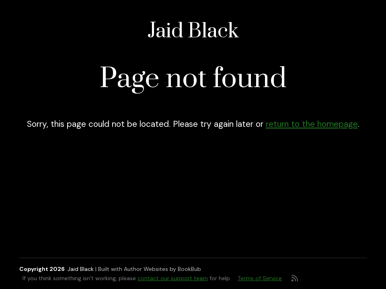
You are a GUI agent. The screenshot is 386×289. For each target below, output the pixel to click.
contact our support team (173, 278)
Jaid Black (193, 31)
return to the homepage (312, 123)
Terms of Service (260, 278)
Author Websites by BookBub (162, 269)
